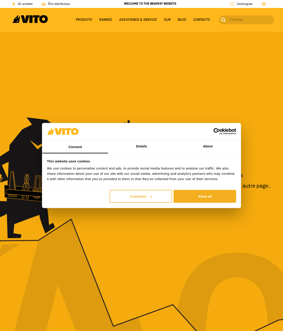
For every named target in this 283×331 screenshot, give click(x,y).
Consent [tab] (75, 146)
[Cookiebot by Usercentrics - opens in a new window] (216, 131)
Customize (141, 196)
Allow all (205, 196)
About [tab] (208, 146)
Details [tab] (141, 146)
